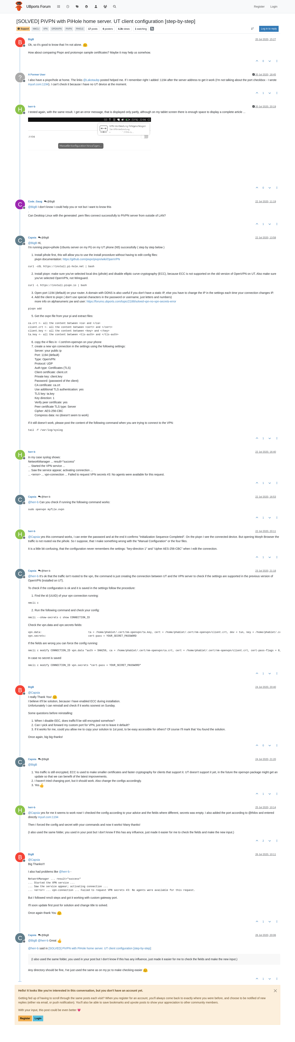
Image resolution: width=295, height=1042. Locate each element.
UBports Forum (38, 7)
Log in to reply (269, 28)
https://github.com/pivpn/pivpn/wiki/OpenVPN (91, 259)
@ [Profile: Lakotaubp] (91, 80)
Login (38, 1018)
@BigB (49, 201)
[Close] (275, 990)
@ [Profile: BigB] (32, 207)
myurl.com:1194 (38, 84)
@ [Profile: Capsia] (34, 536)
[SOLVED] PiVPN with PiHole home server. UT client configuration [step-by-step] (100, 948)
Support (23, 28)
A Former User (36, 74)
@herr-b (44, 496)
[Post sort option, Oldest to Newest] (252, 29)
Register (25, 1018)
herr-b (31, 106)
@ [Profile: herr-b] (33, 502)
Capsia (32, 237)
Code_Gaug (35, 201)
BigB (31, 39)
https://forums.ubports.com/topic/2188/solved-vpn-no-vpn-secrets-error (131, 301)
